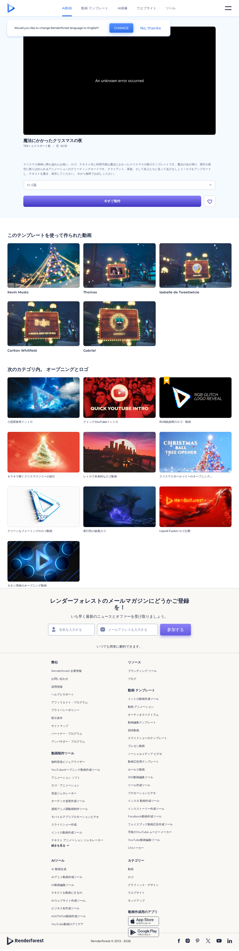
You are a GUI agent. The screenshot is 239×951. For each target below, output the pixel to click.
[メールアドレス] (127, 631)
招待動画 (133, 731)
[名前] (71, 631)
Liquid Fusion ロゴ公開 (174, 532)
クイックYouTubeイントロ (100, 423)
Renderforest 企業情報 (66, 672)
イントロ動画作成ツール (143, 700)
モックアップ (136, 902)
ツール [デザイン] (171, 8)
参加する (175, 631)
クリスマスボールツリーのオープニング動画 (187, 478)
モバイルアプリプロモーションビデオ (75, 818)
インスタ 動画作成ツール (143, 802)
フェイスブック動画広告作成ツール (150, 825)
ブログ (132, 680)
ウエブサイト (146, 8)
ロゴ (131, 878)
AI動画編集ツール (62, 886)
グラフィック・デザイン (143, 886)
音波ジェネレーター (64, 794)
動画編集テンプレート (142, 723)
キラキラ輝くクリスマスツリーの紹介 (31, 478)
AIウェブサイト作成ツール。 (69, 902)
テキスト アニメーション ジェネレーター (77, 841)
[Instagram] (188, 942)
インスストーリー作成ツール (146, 810)
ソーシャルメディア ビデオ (145, 755)
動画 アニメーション (141, 708)
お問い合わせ (59, 680)
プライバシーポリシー (65, 711)
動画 (131, 870)
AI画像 (122, 8)
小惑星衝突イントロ (20, 423)
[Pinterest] (197, 942)
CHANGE (121, 28)
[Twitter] (208, 942)
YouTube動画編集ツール (144, 841)
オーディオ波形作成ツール (68, 802)
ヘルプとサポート (62, 696)
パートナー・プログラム (66, 735)
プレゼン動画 (136, 747)
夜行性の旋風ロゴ (94, 532)
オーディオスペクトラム (143, 716)
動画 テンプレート (94, 8)
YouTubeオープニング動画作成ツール (75, 771)
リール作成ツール (139, 786)
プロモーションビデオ (142, 794)
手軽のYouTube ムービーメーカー (150, 833)
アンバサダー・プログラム (68, 743)
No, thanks (150, 28)
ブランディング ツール (142, 672)
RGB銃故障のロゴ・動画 (175, 423)
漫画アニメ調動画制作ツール (69, 810)
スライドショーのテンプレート (147, 739)
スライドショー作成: (64, 826)
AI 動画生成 (58, 870)
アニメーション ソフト (65, 779)
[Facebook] (179, 942)
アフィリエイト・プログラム (69, 703)
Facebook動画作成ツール (145, 818)
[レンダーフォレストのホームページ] (11, 8)
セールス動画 (136, 771)
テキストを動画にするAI (66, 894)
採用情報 (57, 688)
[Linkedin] (229, 942)
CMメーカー (136, 849)
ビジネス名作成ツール (65, 910)
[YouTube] (219, 942)
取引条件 (57, 719)
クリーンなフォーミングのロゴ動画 (29, 532)
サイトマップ (59, 727)
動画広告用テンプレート (143, 763)
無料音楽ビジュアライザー (68, 763)
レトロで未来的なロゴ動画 (100, 478)
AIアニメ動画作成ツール (66, 878)
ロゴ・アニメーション (65, 786)
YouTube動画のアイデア (67, 925)
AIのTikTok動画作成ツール (68, 917)
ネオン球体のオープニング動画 (27, 587)
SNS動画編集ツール (140, 779)
